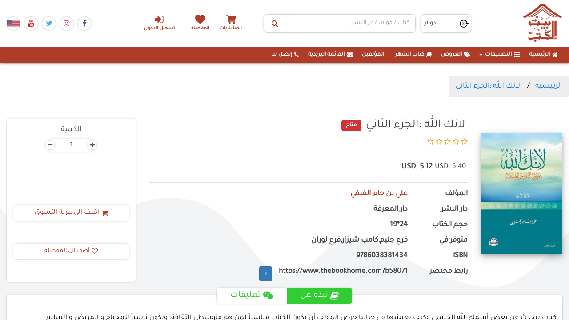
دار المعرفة (390, 209)
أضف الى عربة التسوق (71, 212)
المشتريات (231, 28)
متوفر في (453, 240)
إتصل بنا (285, 55)
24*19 (399, 225)
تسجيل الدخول (159, 22)
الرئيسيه (548, 86)
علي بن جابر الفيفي (379, 194)
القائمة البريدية (330, 55)
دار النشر (454, 209)
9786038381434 (382, 256)
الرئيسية (543, 55)
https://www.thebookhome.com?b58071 (343, 272)
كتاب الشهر (413, 55)
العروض (455, 55)
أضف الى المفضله (71, 251)
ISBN (460, 256)
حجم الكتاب (450, 225)
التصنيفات (499, 55)
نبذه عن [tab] (319, 295)
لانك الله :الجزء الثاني (488, 86)
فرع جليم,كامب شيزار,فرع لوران (359, 240)
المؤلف (456, 194)
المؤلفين (373, 55)
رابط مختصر (448, 272)
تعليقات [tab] (251, 295)
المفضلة (200, 28)
